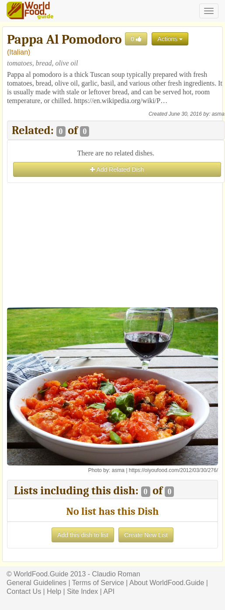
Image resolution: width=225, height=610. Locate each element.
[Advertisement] (116, 246)
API (108, 591)
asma (218, 114)
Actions (170, 38)
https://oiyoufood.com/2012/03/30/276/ (173, 470)
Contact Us (24, 591)
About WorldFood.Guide (166, 582)
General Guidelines (36, 582)
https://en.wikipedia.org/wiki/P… (120, 100)
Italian (18, 52)
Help (54, 591)
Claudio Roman (116, 574)
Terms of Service (98, 582)
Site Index (82, 591)
